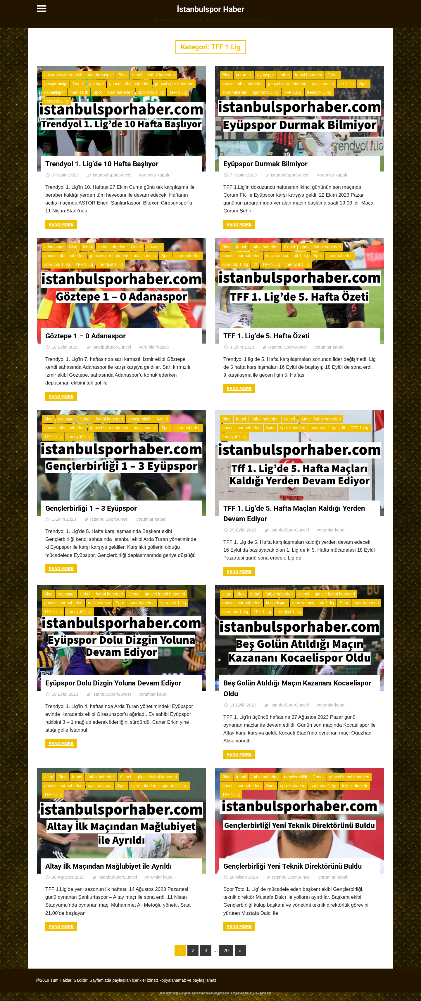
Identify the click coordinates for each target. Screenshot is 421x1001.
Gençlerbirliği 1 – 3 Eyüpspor (95, 507)
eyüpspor (265, 74)
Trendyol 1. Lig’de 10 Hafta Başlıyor (106, 163)
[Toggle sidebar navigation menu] (42, 9)
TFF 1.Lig (178, 92)
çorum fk (244, 74)
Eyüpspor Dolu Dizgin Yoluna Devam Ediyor (119, 682)
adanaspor (53, 246)
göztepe (96, 83)
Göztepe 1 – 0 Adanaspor (88, 335)
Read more (61, 223)
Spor (98, 92)
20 (226, 959)
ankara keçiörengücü (63, 74)
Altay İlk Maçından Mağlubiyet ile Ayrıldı (114, 864)
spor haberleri (120, 92)
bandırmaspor (100, 74)
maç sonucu (323, 83)
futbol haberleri (161, 74)
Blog (122, 74)
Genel (78, 83)
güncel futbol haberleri (129, 83)
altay (226, 593)
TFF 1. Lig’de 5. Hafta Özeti (269, 335)
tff (255, 264)
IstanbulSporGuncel (112, 174)
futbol (137, 74)
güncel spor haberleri (174, 83)
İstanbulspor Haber (210, 9)
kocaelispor (54, 92)
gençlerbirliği (55, 83)
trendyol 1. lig (56, 100)
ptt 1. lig (346, 83)
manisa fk (79, 92)
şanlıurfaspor (100, 784)
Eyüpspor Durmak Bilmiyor (269, 163)
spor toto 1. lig (151, 92)
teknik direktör (354, 784)
